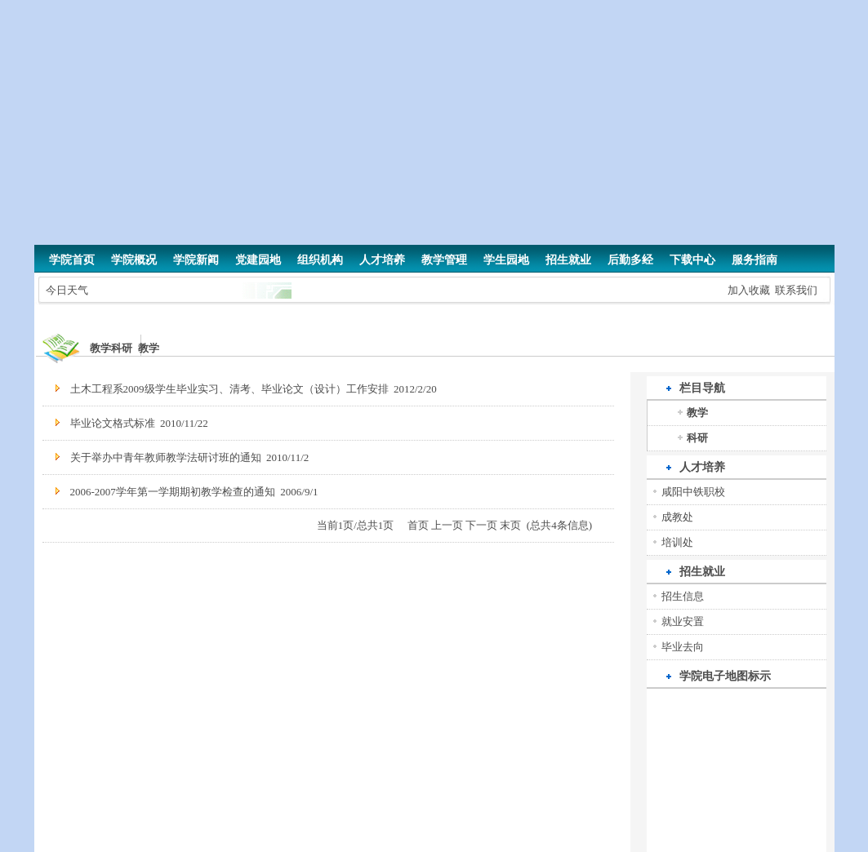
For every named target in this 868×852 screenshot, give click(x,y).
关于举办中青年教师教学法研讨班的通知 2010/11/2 (189, 457)
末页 (510, 525)
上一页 (447, 525)
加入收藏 (749, 290)
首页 (418, 525)
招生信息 (682, 596)
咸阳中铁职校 (693, 492)
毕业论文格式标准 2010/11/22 (139, 423)
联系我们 (796, 290)
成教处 (677, 517)
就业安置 (682, 621)
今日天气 (67, 290)
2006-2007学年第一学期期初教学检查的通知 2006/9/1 (194, 492)
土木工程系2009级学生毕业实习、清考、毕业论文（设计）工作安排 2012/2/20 (253, 389)
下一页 (481, 525)
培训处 (677, 542)
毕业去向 (682, 647)
